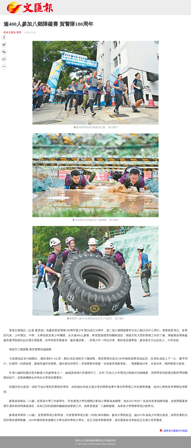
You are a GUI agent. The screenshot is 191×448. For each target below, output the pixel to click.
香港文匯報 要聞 (12, 32)
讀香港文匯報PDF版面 (176, 430)
